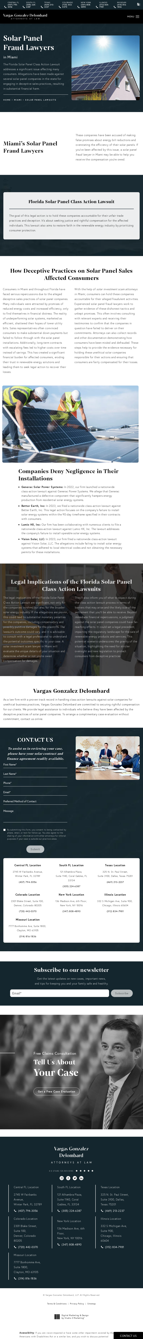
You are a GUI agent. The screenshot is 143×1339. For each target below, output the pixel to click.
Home (7, 100)
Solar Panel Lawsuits (41, 100)
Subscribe (121, 993)
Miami (18, 100)
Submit (35, 849)
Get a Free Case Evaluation (56, 1082)
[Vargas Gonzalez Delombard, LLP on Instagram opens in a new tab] (62, 1178)
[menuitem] (62, 1178)
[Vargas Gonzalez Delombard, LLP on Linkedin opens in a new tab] (81, 1178)
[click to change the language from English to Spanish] (138, 4)
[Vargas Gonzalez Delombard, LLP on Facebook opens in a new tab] (68, 1178)
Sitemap (91, 1303)
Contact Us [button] (128, 1335)
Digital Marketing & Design (72, 1316)
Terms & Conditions (57, 1303)
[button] (137, 16)
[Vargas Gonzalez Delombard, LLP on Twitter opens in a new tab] (75, 1178)
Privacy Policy (77, 1303)
